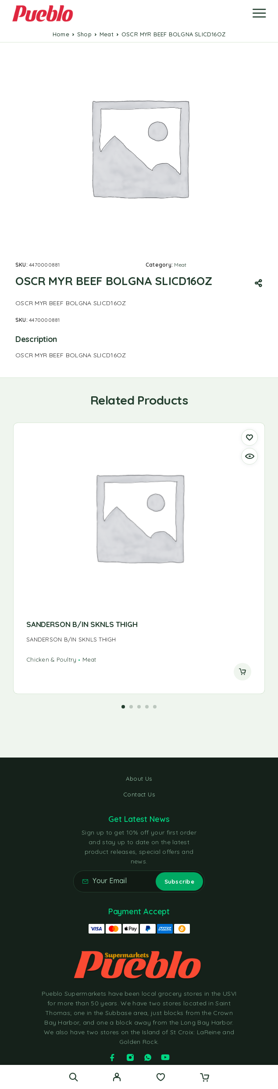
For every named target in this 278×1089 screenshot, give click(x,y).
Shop (84, 34)
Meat (107, 34)
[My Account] (116, 1078)
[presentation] (138, 639)
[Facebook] (112, 1057)
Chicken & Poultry (51, 659)
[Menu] (259, 13)
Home (61, 34)
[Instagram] (130, 1057)
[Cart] (204, 1078)
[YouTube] (165, 1057)
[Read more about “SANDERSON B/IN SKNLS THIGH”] (242, 671)
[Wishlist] (160, 1078)
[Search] (73, 1077)
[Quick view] (249, 456)
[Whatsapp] (148, 1057)
